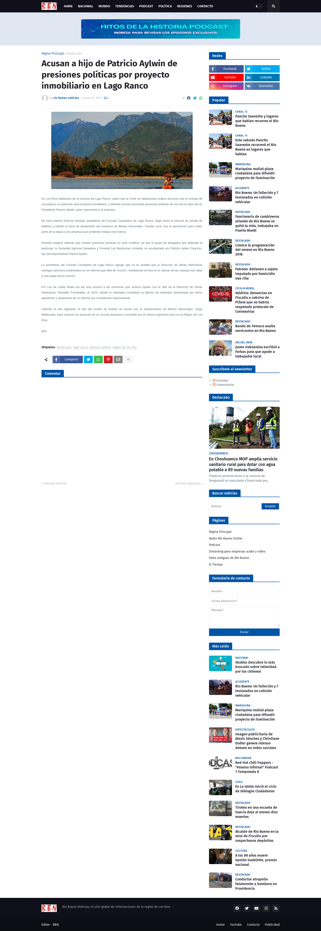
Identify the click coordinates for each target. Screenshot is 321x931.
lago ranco (80, 347)
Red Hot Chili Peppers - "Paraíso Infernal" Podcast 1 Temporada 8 (256, 767)
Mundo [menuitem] (104, 6)
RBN (56, 925)
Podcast (214, 545)
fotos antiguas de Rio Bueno (229, 558)
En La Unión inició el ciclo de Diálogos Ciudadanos (255, 788)
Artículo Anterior (55, 483)
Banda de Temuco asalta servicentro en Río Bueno (255, 328)
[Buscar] (244, 506)
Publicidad (272, 925)
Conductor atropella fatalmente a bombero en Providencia (256, 884)
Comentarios (223, 385)
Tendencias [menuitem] (124, 6)
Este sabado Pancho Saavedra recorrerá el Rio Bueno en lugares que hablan (255, 147)
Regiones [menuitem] (184, 6)
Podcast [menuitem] (146, 6)
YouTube (236, 925)
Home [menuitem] (68, 6)
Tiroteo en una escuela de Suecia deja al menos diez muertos (256, 812)
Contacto (253, 925)
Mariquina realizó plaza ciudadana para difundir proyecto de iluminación (255, 173)
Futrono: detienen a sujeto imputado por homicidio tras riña (256, 273)
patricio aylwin (100, 347)
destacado (74, 53)
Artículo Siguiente (187, 483)
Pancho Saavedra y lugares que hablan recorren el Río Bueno (257, 121)
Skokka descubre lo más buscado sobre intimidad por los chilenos (255, 667)
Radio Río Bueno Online (225, 538)
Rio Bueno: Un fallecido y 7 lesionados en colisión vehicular (256, 197)
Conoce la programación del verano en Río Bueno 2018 (254, 250)
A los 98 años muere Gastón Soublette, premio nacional (256, 860)
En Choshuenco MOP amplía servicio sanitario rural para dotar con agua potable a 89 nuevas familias (243, 464)
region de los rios (124, 347)
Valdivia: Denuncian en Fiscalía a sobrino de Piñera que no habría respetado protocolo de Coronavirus (254, 302)
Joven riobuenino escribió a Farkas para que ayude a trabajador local (257, 351)
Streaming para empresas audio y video (237, 551)
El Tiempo (216, 564)
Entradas (221, 380)
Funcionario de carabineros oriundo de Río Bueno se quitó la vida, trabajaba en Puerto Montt (257, 223)
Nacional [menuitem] (85, 6)
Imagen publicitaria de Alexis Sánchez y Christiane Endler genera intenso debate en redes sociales (257, 741)
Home (220, 925)
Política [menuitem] (165, 6)
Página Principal (53, 53)
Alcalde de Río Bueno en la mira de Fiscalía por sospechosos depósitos (257, 836)
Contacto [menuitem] (205, 6)
